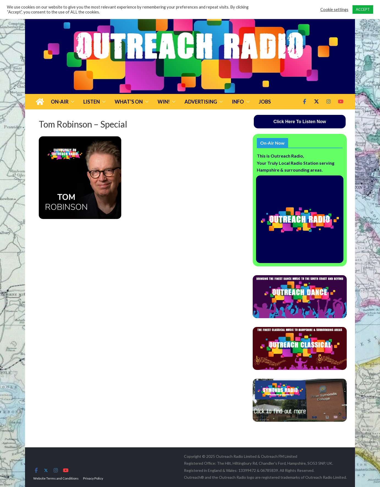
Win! (164, 102)
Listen (91, 102)
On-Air (59, 102)
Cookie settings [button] (334, 9)
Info (238, 102)
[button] (71, 102)
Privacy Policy (93, 478)
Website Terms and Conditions (56, 478)
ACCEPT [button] (363, 9)
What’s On (129, 102)
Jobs (265, 102)
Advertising (201, 102)
